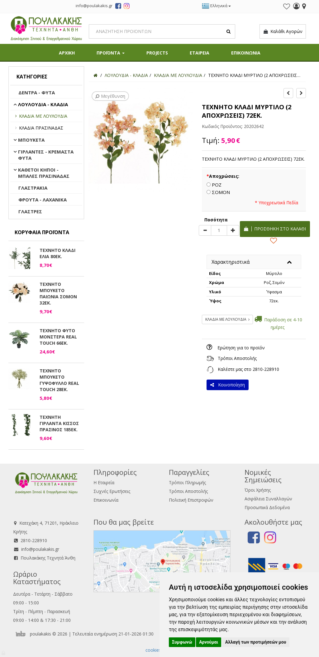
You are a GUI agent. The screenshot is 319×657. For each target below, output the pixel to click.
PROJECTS (157, 53)
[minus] (205, 230)
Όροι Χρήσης (258, 490)
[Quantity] (219, 230)
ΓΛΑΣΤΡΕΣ (30, 211)
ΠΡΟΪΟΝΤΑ (111, 53)
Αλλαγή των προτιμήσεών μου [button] (255, 642)
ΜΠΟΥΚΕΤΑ (31, 140)
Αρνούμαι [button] (208, 642)
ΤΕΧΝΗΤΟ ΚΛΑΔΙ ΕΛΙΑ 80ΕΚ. (57, 253)
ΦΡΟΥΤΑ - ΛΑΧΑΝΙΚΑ (42, 199)
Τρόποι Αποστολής (237, 358)
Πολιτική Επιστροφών (191, 500)
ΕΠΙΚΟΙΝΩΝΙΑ (245, 53)
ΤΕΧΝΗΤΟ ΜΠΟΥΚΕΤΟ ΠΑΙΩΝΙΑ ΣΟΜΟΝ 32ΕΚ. (58, 293)
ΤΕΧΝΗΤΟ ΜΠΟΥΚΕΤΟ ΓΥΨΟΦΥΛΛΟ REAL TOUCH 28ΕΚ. (59, 380)
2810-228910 (266, 369)
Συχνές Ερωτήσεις (111, 491)
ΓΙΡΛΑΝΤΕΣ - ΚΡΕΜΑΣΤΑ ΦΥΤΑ (46, 155)
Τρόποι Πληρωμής (187, 482)
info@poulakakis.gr (40, 549)
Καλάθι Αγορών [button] (282, 31)
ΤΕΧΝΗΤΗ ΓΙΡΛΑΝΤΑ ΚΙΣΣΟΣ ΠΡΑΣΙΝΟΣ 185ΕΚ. (59, 423)
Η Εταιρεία (103, 482)
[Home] (95, 75)
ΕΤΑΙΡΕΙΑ (199, 53)
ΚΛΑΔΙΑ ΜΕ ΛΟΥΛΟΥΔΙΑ (43, 116)
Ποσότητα (216, 220)
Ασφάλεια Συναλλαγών (268, 499)
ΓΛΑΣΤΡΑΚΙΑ (32, 188)
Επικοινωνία (105, 500)
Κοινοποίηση (227, 385)
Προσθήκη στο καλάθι (275, 229)
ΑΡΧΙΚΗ (67, 53)
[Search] (162, 31)
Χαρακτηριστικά (231, 261)
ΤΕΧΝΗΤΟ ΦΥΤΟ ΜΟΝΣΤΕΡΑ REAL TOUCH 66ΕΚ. (58, 337)
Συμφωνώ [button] (182, 642)
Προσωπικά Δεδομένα (267, 507)
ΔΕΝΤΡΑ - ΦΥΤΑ (36, 92)
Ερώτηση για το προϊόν (241, 348)
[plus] (233, 230)
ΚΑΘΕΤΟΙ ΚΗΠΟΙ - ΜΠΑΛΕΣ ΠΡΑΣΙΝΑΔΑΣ (43, 173)
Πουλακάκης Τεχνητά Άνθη (48, 558)
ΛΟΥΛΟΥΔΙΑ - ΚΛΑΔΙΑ (43, 104)
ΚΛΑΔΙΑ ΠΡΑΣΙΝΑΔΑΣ (41, 128)
